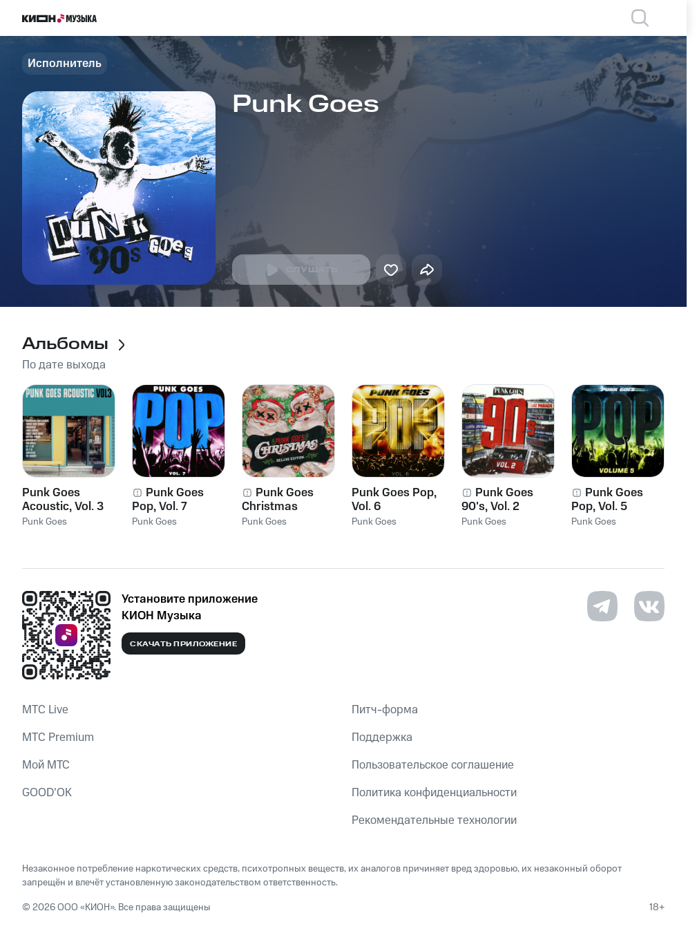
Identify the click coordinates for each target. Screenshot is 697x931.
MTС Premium (58, 737)
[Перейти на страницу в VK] (649, 606)
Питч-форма (385, 710)
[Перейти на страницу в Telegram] (602, 606)
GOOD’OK (47, 792)
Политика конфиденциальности (434, 792)
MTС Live (45, 710)
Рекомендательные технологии (434, 820)
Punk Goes (44, 522)
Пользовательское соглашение (433, 765)
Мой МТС (46, 765)
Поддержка (382, 737)
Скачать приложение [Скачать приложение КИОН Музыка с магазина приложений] (183, 644)
